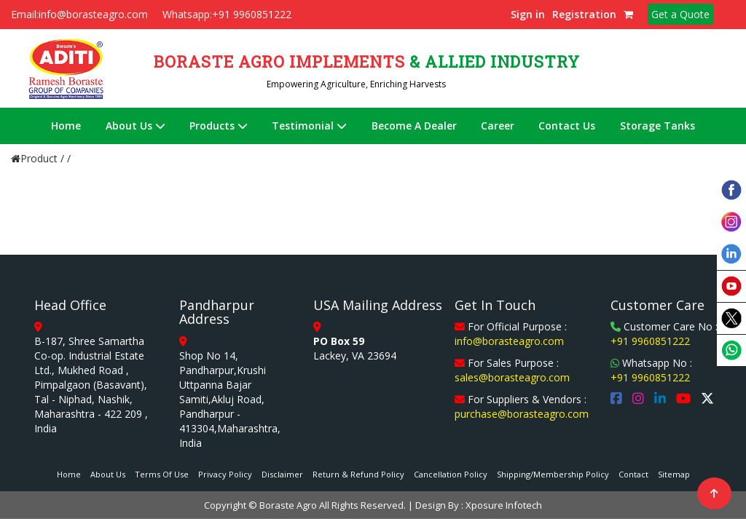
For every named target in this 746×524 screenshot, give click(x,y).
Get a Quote (680, 14)
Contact (633, 474)
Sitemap (674, 474)
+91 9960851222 (650, 341)
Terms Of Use (162, 474)
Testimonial (309, 125)
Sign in (528, 14)
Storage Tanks (657, 125)
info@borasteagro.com (509, 341)
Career (497, 125)
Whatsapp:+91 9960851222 (226, 14)
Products (218, 125)
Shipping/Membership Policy (553, 474)
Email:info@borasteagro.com (79, 14)
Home (66, 125)
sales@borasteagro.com (512, 377)
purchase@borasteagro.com (522, 414)
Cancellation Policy (450, 474)
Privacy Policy (225, 474)
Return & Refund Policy (358, 474)
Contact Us (566, 125)
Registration (584, 14)
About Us (135, 125)
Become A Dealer (414, 125)
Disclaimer (282, 474)
